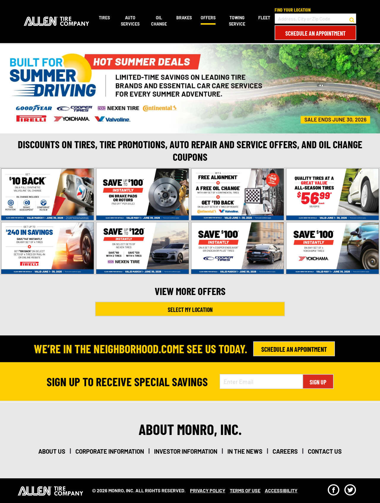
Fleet (264, 17)
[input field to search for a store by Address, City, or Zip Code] (315, 18)
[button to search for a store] (352, 19)
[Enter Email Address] (261, 381)
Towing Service (237, 20)
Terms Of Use (245, 490)
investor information (185, 451)
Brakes (184, 17)
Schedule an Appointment (315, 33)
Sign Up (318, 382)
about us (51, 451)
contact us (325, 451)
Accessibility (281, 490)
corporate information (109, 451)
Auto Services (130, 20)
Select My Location (190, 309)
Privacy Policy (207, 490)
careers (285, 451)
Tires (104, 17)
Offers (208, 17)
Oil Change (159, 20)
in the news (244, 451)
